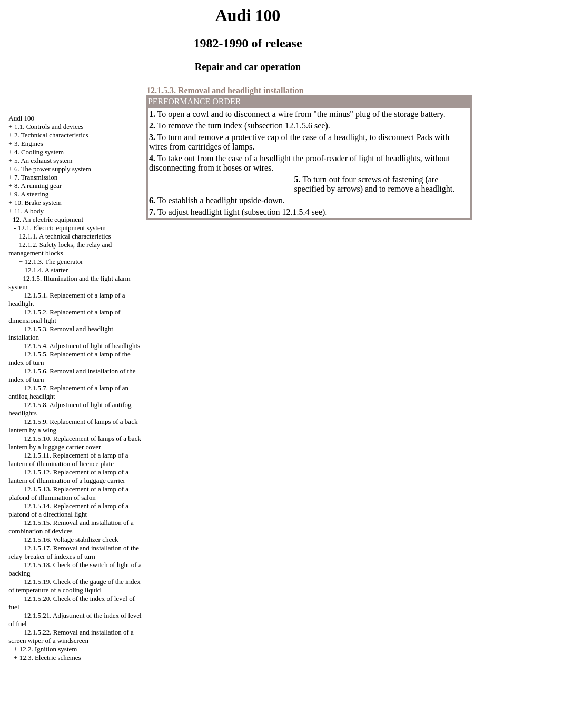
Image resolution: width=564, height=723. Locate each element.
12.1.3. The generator (53, 261)
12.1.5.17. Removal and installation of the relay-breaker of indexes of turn (73, 552)
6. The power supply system (52, 169)
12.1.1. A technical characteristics (65, 236)
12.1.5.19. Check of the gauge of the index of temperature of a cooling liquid (74, 586)
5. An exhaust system (43, 160)
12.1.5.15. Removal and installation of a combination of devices (71, 527)
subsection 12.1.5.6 (279, 125)
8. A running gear (38, 186)
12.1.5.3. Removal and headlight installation (225, 90)
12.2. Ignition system (48, 649)
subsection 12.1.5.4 (277, 211)
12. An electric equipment (48, 219)
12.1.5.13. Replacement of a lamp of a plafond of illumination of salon (68, 493)
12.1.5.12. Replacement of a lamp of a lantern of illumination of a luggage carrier (68, 476)
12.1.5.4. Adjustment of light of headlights (82, 346)
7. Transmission (35, 177)
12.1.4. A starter (46, 270)
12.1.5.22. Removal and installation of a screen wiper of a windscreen (71, 636)
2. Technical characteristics (51, 135)
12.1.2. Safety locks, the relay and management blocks (60, 249)
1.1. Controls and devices (49, 127)
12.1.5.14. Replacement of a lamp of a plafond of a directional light (68, 510)
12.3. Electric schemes (50, 657)
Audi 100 (21, 118)
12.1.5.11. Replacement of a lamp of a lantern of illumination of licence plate (68, 459)
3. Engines (28, 143)
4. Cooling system (39, 152)
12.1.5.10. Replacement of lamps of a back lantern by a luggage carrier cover (74, 442)
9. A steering (31, 194)
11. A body (29, 211)
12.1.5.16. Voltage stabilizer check (71, 539)
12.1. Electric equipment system (62, 228)
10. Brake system (38, 202)
